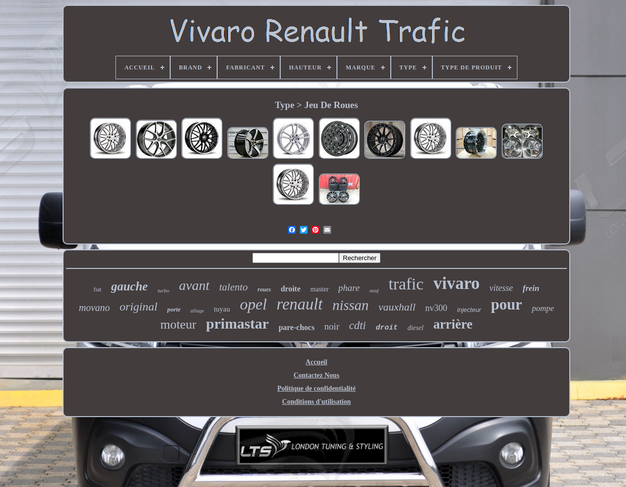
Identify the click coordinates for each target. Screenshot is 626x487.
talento (233, 287)
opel (253, 304)
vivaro (456, 283)
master (320, 289)
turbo (163, 290)
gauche (129, 286)
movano (94, 307)
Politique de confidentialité (316, 388)
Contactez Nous (316, 375)
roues (264, 289)
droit (387, 328)
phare (349, 288)
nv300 (436, 308)
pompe (543, 308)
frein (531, 288)
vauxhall (397, 307)
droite (291, 289)
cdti (357, 325)
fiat (97, 289)
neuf (374, 290)
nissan (351, 305)
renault (300, 304)
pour (506, 304)
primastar (237, 323)
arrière (452, 324)
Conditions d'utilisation (316, 401)
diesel (415, 328)
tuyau (222, 309)
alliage (197, 310)
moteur (178, 324)
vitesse (501, 288)
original (138, 306)
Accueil (316, 362)
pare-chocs (296, 327)
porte (173, 309)
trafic (406, 284)
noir (331, 326)
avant (194, 285)
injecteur (469, 309)
